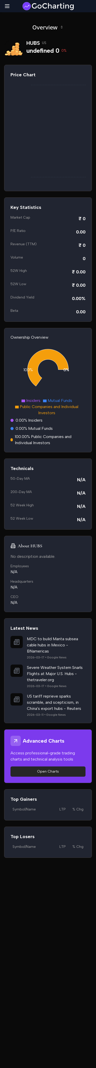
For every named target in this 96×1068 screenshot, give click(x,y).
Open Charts (48, 771)
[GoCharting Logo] (48, 6)
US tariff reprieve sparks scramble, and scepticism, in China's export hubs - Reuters (54, 702)
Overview (47, 27)
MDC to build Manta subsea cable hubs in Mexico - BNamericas (52, 645)
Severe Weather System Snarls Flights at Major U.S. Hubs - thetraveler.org (55, 673)
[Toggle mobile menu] (7, 6)
